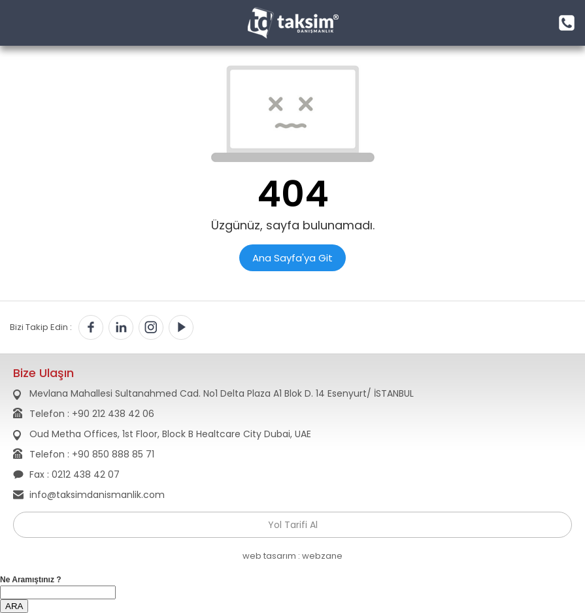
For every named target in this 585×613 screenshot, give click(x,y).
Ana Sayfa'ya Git (292, 258)
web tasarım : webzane (292, 556)
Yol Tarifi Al (293, 524)
